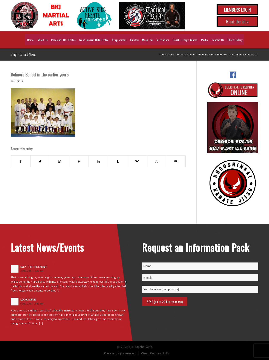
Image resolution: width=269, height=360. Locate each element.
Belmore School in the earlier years (40, 74)
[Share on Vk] (137, 161)
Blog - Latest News (23, 54)
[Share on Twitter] (40, 161)
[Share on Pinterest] (79, 161)
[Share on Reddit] (156, 161)
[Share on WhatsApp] (59, 161)
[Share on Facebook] (20, 161)
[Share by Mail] (175, 161)
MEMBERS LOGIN (237, 9)
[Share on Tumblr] (117, 161)
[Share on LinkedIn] (98, 161)
